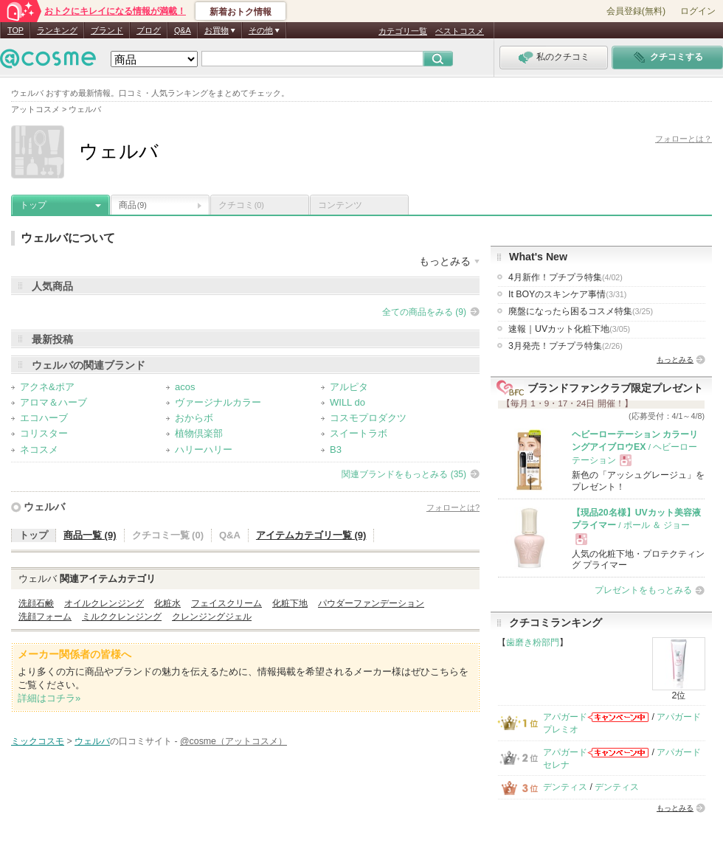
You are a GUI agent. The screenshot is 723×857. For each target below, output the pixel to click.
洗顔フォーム (45, 616)
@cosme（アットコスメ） (233, 741)
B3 (336, 449)
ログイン (698, 11)
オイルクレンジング (104, 603)
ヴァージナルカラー (218, 402)
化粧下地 (290, 603)
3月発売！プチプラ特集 (565, 346)
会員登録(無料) (635, 11)
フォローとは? (453, 507)
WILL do (347, 402)
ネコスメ (39, 449)
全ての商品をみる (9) (424, 312)
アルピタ (349, 386)
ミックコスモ (37, 741)
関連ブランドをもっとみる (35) (404, 474)
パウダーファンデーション (371, 603)
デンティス (565, 787)
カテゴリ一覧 (402, 31)
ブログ (148, 30)
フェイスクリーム (226, 603)
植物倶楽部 (199, 433)
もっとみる (675, 359)
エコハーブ (44, 417)
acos (185, 386)
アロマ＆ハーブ (53, 402)
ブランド (107, 30)
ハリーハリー (203, 449)
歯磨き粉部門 (532, 642)
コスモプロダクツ (368, 417)
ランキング (57, 30)
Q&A (182, 30)
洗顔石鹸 (36, 603)
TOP (15, 30)
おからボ (194, 417)
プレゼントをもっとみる (643, 590)
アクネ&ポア (47, 386)
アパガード (565, 717)
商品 (133, 205)
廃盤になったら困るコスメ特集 (580, 311)
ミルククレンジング (122, 616)
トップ (33, 205)
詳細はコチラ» (49, 698)
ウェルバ (44, 507)
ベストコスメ (459, 31)
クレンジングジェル (212, 616)
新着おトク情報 (240, 12)
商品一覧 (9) (90, 535)
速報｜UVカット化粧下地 (569, 329)
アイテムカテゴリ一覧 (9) (311, 535)
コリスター (44, 433)
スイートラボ (358, 433)
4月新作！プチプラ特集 (565, 277)
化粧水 (167, 603)
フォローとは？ (683, 138)
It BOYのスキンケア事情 (567, 294)
